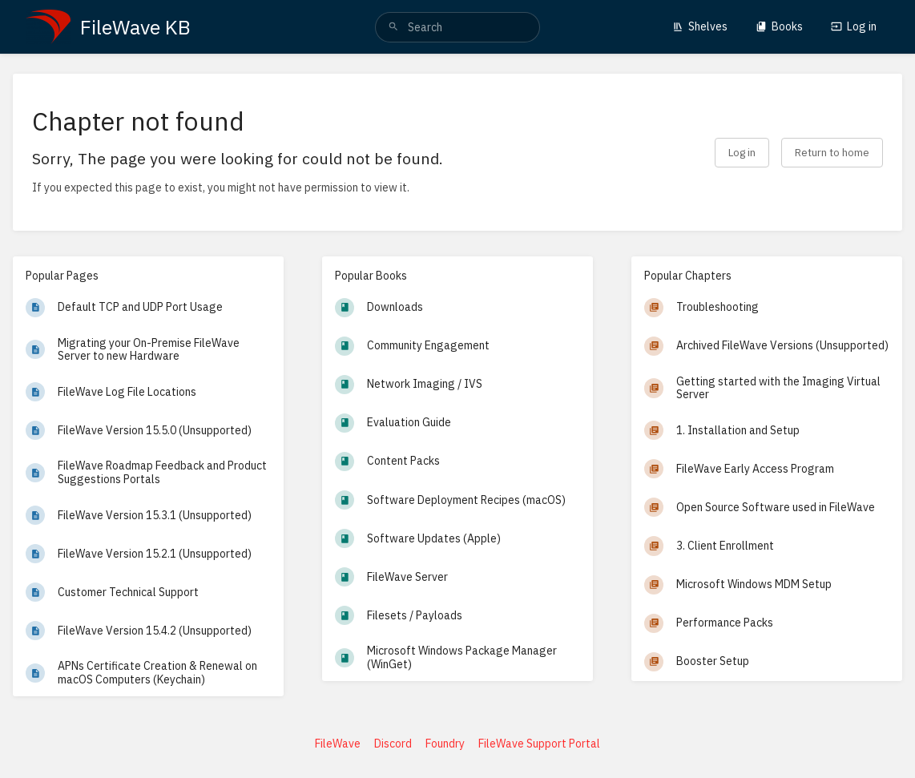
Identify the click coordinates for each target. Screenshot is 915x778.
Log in (854, 26)
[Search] (393, 27)
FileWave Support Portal (539, 743)
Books (779, 26)
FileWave (338, 743)
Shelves (700, 26)
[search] (457, 27)
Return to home (832, 152)
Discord (393, 743)
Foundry (445, 743)
